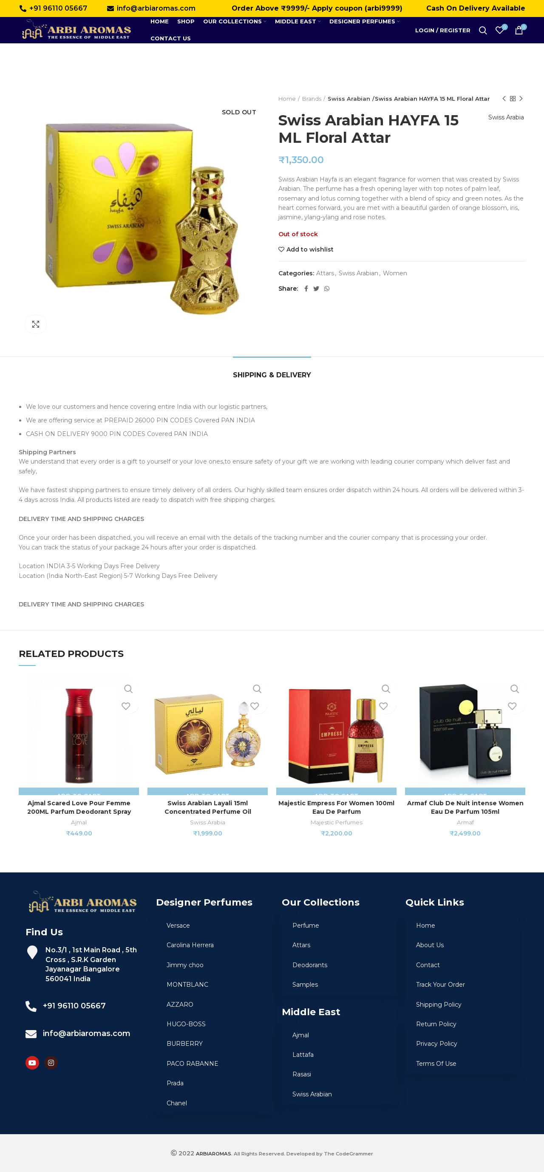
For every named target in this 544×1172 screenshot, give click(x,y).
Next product (521, 99)
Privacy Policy (436, 1043)
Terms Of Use (436, 1063)
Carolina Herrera (190, 945)
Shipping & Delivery (272, 375)
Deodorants (309, 965)
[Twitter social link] (316, 288)
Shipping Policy (439, 1004)
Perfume (305, 925)
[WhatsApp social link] (327, 288)
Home (287, 98)
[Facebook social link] (306, 288)
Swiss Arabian (346, 98)
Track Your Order (440, 984)
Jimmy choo (185, 965)
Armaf (465, 822)
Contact (428, 965)
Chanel (177, 1103)
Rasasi (301, 1074)
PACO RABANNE (192, 1063)
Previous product (504, 99)
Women (395, 273)
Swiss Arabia (503, 126)
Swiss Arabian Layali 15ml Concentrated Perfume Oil (207, 807)
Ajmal (79, 822)
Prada (175, 1083)
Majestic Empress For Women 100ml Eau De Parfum (336, 807)
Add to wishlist (310, 249)
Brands (311, 98)
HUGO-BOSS (186, 1024)
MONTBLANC (187, 984)
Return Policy (436, 1024)
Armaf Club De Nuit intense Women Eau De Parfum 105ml (465, 807)
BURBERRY (185, 1043)
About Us (430, 945)
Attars (325, 273)
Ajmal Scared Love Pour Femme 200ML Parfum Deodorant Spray (79, 807)
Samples (305, 984)
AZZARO (180, 1004)
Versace (178, 925)
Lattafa (303, 1055)
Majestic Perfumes (337, 822)
